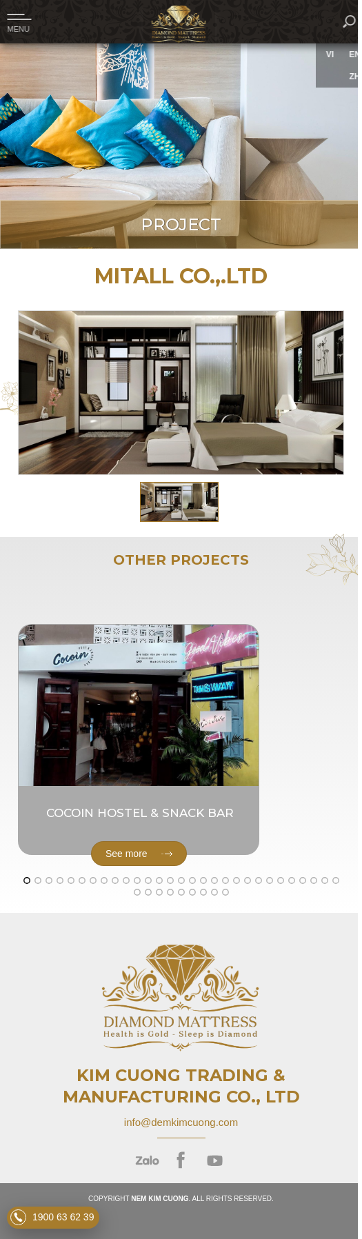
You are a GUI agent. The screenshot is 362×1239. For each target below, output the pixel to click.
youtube (214, 1160)
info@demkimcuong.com (181, 1122)
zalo (147, 1160)
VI (335, 54)
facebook (181, 1160)
